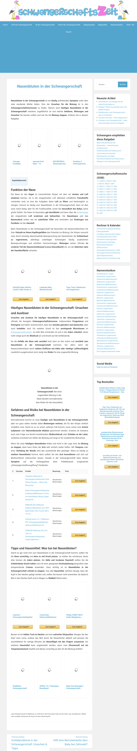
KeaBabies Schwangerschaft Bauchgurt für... (20, 669)
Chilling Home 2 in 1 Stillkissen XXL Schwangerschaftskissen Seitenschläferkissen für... (36, 511)
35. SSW (108, 218)
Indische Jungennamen (106, 319)
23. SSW (108, 208)
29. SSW (108, 213)
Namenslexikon (117, 25)
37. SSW (100, 221)
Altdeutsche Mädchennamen (108, 295)
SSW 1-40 (130, 25)
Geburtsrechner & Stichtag (107, 253)
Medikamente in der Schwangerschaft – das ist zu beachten (110, 115)
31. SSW (100, 216)
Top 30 (68, 32)
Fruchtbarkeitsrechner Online (108, 247)
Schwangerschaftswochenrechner (110, 263)
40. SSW (100, 224)
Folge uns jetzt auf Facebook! (108, 378)
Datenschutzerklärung (78, 748)
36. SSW (116, 218)
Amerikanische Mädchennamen (109, 300)
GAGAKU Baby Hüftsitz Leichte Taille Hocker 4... (23, 288)
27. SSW (116, 210)
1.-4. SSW (100, 192)
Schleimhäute (82, 212)
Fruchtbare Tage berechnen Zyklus (110, 245)
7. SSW (99, 194)
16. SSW (100, 202)
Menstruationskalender (106, 255)
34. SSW (100, 218)
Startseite (92, 748)
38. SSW (108, 221)
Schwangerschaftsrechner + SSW (110, 261)
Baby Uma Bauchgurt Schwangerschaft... (74, 669)
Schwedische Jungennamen (108, 346)
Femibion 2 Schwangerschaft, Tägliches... (79, 162)
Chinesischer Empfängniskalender (110, 239)
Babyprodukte (89, 25)
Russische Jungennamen (107, 340)
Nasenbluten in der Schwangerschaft (49, 86)
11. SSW (108, 197)
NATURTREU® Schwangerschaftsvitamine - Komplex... (59, 162)
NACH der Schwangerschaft (69, 25)
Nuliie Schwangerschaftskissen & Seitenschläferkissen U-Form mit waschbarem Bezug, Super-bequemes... (36, 490)
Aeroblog (55, 748)
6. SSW (115, 192)
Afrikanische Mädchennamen (108, 290)
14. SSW (108, 200)
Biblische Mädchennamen (107, 311)
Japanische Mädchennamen (108, 332)
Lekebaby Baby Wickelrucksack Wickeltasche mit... (47, 288)
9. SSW (113, 194)
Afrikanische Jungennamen (107, 287)
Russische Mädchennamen (107, 343)
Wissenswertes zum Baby (107, 164)
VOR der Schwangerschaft (21, 25)
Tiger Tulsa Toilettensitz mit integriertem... (76, 288)
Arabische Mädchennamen (107, 306)
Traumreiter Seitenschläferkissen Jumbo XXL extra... (48, 598)
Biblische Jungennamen (106, 308)
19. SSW (100, 205)
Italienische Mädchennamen (108, 327)
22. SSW (100, 208)
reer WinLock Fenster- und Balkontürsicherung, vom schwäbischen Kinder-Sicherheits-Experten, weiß (112, 469)
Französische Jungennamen (108, 314)
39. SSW (116, 221)
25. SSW (100, 210)
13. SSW (100, 200)
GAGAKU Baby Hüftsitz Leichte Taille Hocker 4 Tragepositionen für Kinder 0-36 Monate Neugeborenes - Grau (112, 400)
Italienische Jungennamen (107, 324)
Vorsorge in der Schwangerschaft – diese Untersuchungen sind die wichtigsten (113, 128)
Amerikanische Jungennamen (108, 298)
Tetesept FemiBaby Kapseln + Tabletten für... (19, 162)
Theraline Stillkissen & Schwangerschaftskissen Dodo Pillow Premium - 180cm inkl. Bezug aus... (36, 479)
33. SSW (116, 216)
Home (5, 25)
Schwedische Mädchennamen (109, 349)
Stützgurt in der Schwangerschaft (110, 172)
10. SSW (100, 197)
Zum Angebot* (24, 299)
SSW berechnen (103, 258)
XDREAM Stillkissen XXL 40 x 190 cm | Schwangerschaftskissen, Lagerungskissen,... (36, 520)
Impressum (64, 748)
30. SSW (116, 213)
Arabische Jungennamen (106, 303)
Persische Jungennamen (106, 335)
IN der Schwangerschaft (45, 25)
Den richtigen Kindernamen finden (110, 362)
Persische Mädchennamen (107, 338)
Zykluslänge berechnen (106, 266)
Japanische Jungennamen (107, 330)
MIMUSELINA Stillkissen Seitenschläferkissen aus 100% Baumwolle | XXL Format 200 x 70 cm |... (37, 501)
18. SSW (116, 202)
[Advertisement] (68, 57)
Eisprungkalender (103, 242)
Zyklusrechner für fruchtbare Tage (110, 269)
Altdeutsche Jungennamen (107, 292)
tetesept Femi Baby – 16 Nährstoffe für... (39, 162)
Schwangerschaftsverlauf (22, 332)
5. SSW (108, 192)
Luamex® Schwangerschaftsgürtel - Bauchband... (22, 598)
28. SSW (100, 213)
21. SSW (116, 205)
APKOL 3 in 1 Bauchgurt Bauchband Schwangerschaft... (49, 669)
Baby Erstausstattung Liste (107, 151)
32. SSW (108, 216)
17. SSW (108, 202)
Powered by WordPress (35, 748)
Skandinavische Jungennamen (109, 351)
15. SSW (116, 200)
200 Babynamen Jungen (106, 284)
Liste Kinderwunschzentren (107, 161)
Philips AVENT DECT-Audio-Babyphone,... (74, 598)
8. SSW (106, 194)
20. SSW (108, 205)
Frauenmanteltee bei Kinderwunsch (111, 159)
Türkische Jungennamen (106, 357)
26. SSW (108, 210)
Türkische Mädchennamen (107, 359)
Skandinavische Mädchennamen (109, 354)
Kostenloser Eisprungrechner (108, 250)
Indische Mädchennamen (107, 322)
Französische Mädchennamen (109, 316)
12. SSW (116, 197)
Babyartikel (102, 25)
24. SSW (116, 208)
